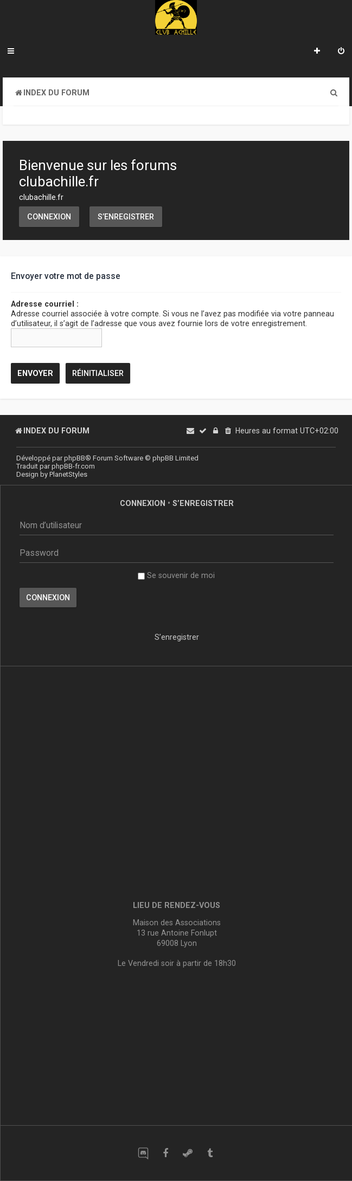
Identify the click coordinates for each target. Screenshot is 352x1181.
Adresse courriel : (45, 304)
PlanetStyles (68, 474)
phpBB (74, 458)
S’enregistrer (126, 216)
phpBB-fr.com (73, 466)
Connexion (49, 216)
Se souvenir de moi (176, 575)
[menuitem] (341, 52)
